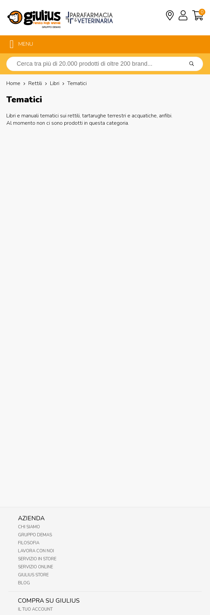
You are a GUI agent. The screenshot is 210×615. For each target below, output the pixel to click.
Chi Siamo (29, 527)
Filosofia (28, 543)
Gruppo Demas (35, 535)
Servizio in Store (37, 559)
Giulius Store (33, 575)
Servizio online (35, 567)
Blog (24, 583)
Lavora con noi (36, 551)
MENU (21, 44)
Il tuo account (35, 609)
